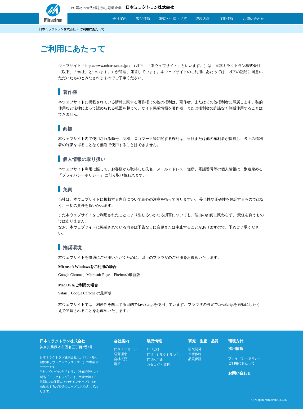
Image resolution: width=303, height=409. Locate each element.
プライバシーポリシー (81, 176)
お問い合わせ (253, 19)
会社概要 (120, 359)
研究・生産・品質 (173, 19)
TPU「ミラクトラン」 (164, 354)
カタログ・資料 (158, 364)
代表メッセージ (125, 349)
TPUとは (153, 349)
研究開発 (194, 349)
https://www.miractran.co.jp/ (106, 66)
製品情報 (143, 19)
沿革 (117, 364)
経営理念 (120, 354)
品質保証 (194, 359)
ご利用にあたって (241, 363)
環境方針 (203, 19)
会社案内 (119, 19)
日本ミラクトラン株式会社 (57, 29)
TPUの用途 (155, 360)
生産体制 (194, 354)
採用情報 (226, 19)
